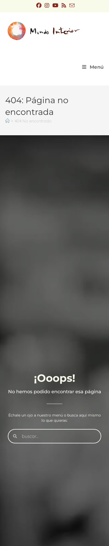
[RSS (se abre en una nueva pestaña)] (64, 5)
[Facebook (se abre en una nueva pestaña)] (39, 5)
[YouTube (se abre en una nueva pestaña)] (55, 5)
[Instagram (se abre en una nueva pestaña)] (47, 5)
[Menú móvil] (93, 67)
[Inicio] (7, 121)
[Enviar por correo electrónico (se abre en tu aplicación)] (71, 5)
